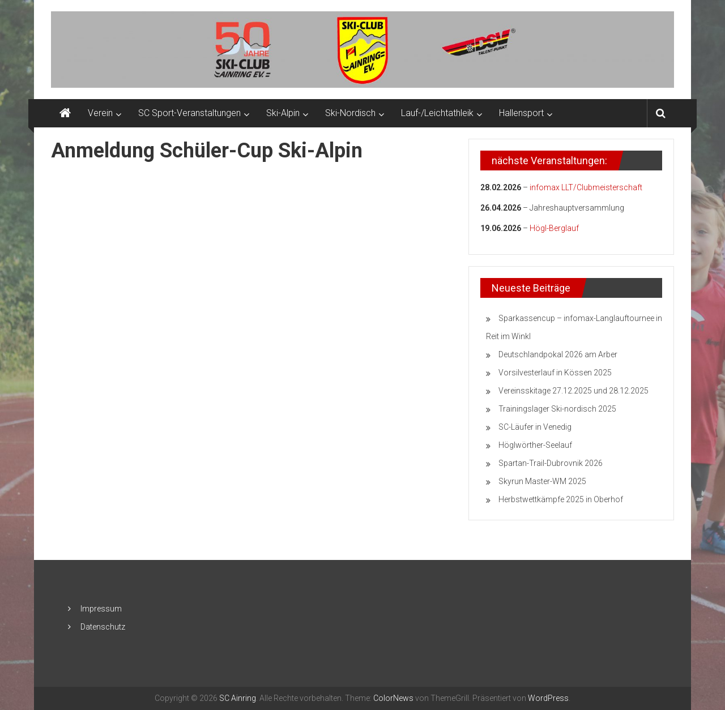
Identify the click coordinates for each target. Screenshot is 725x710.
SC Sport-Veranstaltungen (189, 113)
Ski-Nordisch (350, 113)
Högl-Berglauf (554, 228)
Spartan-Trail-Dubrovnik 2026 (550, 463)
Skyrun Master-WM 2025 (542, 481)
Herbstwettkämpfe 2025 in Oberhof (560, 499)
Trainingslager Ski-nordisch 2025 (557, 408)
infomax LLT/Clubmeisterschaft (586, 187)
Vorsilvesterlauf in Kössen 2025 (555, 372)
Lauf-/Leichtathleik (437, 113)
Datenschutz (102, 626)
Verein (100, 113)
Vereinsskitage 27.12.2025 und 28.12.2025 (573, 390)
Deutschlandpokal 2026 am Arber (557, 354)
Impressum (101, 608)
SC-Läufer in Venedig (535, 426)
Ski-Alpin (283, 113)
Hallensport (521, 113)
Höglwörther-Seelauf (535, 445)
